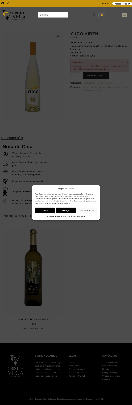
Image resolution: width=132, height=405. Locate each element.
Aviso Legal (81, 216)
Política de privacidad (68, 216)
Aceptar (44, 210)
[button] (124, 15)
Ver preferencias (87, 210)
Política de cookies (53, 216)
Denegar (66, 210)
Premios (106, 3)
